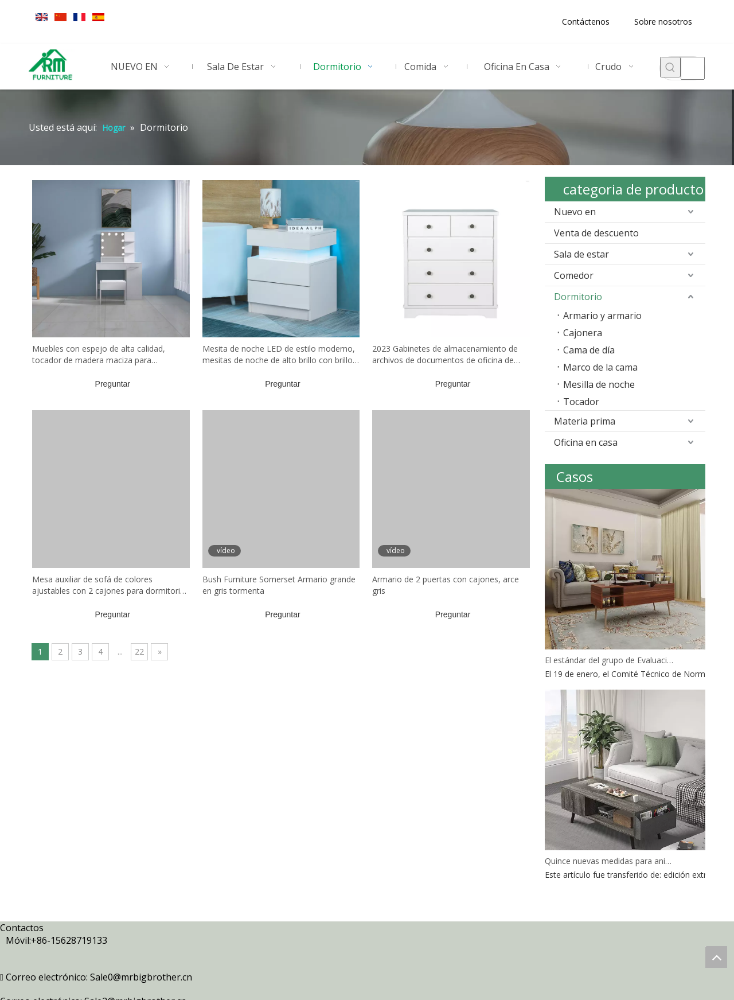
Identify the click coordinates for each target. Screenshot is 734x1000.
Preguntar (112, 383)
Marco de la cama (600, 367)
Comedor (574, 275)
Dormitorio (578, 296)
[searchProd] (693, 68)
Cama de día (589, 350)
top (716, 957)
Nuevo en (575, 211)
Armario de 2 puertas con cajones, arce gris (445, 585)
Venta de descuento (596, 233)
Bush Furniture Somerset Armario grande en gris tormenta (279, 585)
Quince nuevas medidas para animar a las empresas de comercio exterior (609, 860)
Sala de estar (581, 254)
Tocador (581, 401)
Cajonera (582, 332)
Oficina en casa (586, 442)
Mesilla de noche (599, 384)
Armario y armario (602, 315)
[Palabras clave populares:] (670, 67)
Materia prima (584, 421)
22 (139, 651)
